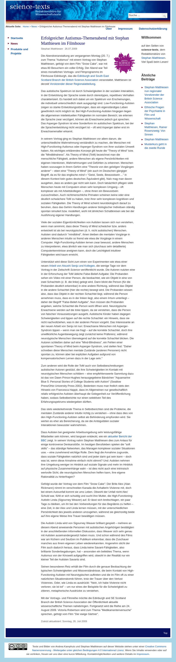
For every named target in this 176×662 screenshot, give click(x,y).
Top (165, 633)
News (34, 26)
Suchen (165, 16)
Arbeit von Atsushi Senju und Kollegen (72, 265)
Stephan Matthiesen (153, 57)
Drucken (132, 48)
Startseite (17, 38)
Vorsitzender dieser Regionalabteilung (72, 83)
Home (26, 26)
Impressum (143, 654)
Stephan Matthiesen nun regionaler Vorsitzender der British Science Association (156, 95)
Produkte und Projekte (19, 51)
